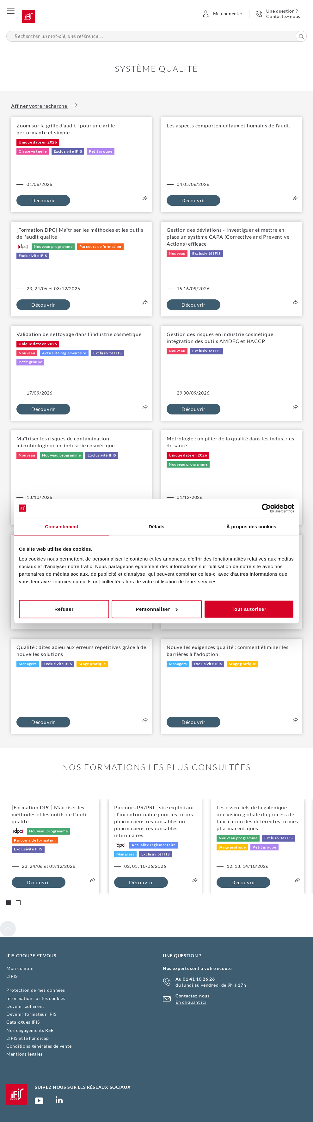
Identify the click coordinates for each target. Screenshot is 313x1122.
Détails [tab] (156, 526)
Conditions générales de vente (38, 1046)
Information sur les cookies (35, 998)
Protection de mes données (35, 990)
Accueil (28, 16)
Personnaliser (157, 609)
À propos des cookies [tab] (251, 526)
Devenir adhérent (25, 1006)
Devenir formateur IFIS (31, 1014)
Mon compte (20, 968)
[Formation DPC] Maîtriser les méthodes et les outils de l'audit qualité (80, 233)
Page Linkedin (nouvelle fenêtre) (59, 1101)
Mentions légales (24, 1054)
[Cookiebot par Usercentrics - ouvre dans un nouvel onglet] (266, 508)
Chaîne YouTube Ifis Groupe (39, 1103)
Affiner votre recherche (44, 105)
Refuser (64, 609)
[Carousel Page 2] (18, 902)
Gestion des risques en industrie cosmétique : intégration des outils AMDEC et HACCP (221, 337)
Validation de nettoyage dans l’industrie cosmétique (79, 334)
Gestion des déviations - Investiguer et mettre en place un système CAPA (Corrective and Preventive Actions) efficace (228, 237)
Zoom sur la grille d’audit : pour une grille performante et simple (65, 128)
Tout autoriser (248, 609)
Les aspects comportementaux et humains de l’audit (229, 125)
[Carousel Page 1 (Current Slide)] (8, 902)
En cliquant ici (191, 1002)
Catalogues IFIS (23, 1022)
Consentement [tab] (61, 526)
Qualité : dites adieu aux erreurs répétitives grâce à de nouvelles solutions (81, 650)
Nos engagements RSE (29, 1030)
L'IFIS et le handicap (27, 1038)
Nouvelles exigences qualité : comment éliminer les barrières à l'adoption (228, 650)
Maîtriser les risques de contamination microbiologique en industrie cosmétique (65, 441)
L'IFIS (11, 976)
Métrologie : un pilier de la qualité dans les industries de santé (230, 441)
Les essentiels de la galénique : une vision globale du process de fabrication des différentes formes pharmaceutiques (257, 817)
